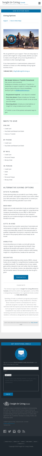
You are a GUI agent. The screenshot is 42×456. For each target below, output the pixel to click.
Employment (29, 441)
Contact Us (21, 443)
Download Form (21, 277)
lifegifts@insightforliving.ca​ (21, 71)
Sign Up (8, 394)
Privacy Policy (8, 441)
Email (5, 371)
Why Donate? (34, 322)
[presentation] (17, 386)
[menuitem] (5, 21)
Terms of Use (16, 441)
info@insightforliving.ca (22, 90)
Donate (23, 441)
